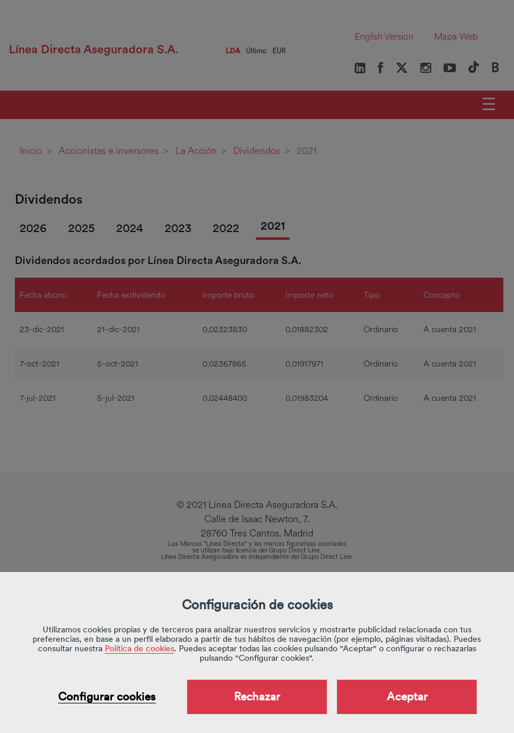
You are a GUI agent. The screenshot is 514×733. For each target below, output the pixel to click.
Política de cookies (139, 648)
